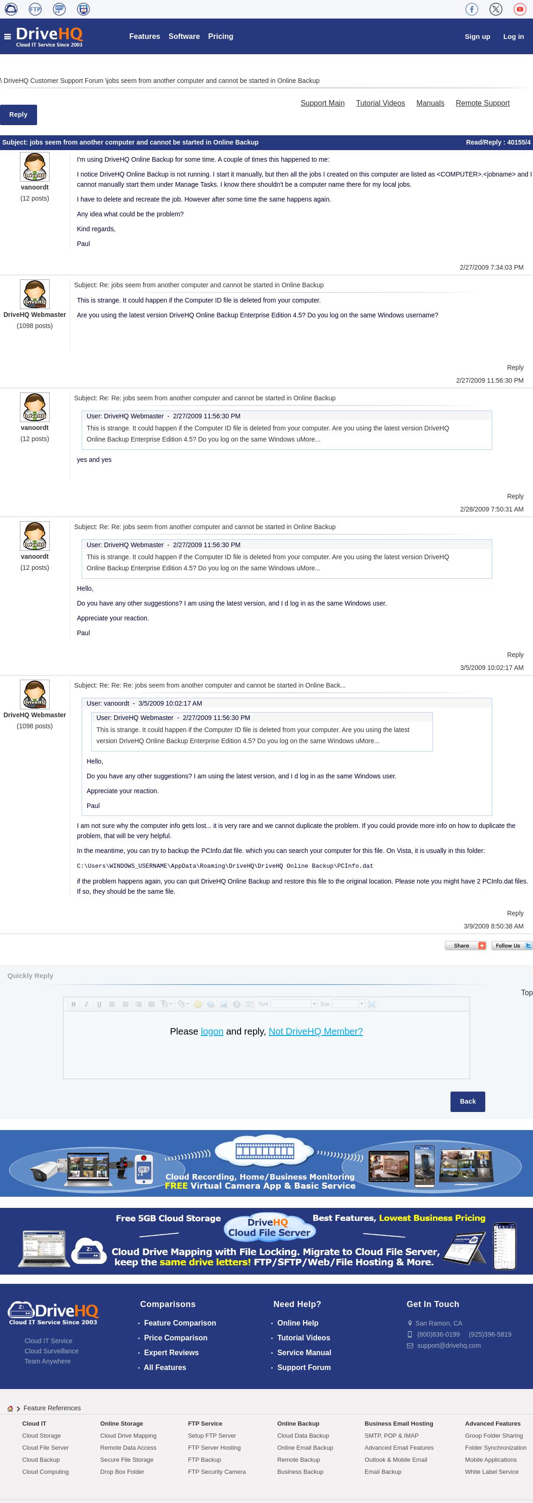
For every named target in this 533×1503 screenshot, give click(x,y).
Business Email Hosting (399, 1423)
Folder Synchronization (496, 1447)
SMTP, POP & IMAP (392, 1435)
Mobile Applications (491, 1459)
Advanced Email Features (399, 1447)
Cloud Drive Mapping (128, 1435)
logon (212, 1031)
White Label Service (492, 1471)
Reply (18, 114)
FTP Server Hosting (214, 1447)
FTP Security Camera (217, 1471)
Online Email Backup (305, 1447)
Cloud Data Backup (303, 1435)
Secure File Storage (126, 1459)
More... (310, 439)
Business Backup (300, 1471)
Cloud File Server (45, 1447)
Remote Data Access (128, 1447)
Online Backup (298, 1423)
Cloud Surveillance (52, 1351)
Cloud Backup (41, 1459)
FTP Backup (204, 1459)
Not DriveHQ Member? (316, 1031)
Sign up (477, 36)
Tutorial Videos (380, 103)
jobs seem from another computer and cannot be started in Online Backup (213, 80)
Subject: (16, 142)
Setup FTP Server (212, 1435)
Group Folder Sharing (494, 1435)
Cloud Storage (41, 1435)
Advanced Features (493, 1423)
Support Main (323, 103)
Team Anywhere (48, 1361)
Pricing (220, 36)
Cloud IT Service (48, 1341)
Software (184, 36)
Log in (513, 36)
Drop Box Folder (122, 1471)
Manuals (430, 103)
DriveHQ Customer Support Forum (54, 80)
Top (527, 993)
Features (144, 36)
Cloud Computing (45, 1471)
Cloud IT (34, 1423)
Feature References (52, 1408)
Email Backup (383, 1471)
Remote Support (483, 103)
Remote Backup (298, 1459)
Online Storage (121, 1423)
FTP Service (205, 1423)
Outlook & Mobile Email (396, 1459)
